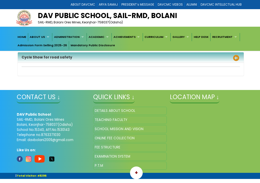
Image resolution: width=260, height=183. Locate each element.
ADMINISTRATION (66, 37)
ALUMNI (191, 4)
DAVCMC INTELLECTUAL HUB (221, 4)
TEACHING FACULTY (111, 119)
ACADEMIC (96, 37)
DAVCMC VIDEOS (170, 4)
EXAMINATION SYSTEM (112, 156)
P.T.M (99, 165)
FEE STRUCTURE (107, 147)
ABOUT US (37, 37)
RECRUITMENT (222, 37)
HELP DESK (201, 37)
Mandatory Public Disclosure (93, 45)
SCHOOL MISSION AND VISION (119, 129)
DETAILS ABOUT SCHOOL (115, 110)
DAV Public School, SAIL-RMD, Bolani (107, 16)
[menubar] (130, 41)
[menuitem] (22, 37)
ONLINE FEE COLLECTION (115, 138)
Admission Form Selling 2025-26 (42, 45)
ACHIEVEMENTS (124, 37)
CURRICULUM (153, 37)
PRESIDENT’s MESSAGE (137, 4)
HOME (22, 37)
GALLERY (178, 37)
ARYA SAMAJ (108, 4)
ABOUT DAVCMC (83, 4)
